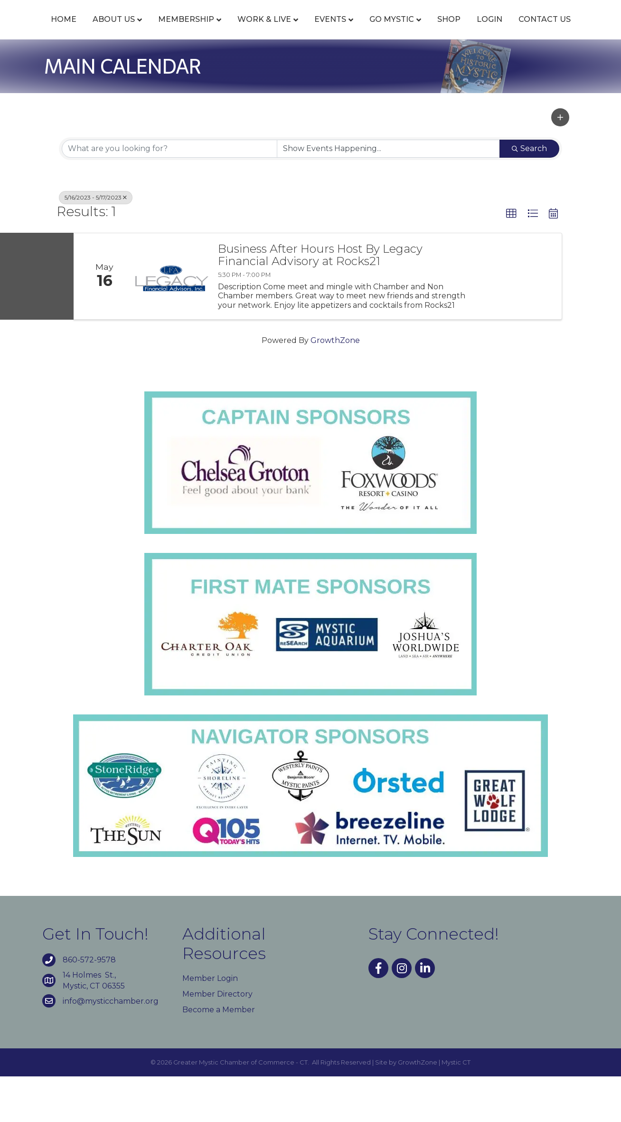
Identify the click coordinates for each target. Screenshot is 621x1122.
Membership (187, 29)
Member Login (210, 1023)
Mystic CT (456, 1108)
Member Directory (217, 1039)
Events (331, 29)
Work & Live (265, 29)
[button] (560, 163)
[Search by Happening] (388, 194)
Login (276, 65)
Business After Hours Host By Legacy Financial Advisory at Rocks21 (320, 301)
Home (64, 29)
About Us (114, 29)
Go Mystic (501, 29)
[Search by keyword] (169, 194)
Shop (558, 29)
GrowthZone (335, 385)
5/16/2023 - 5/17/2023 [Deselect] (96, 243)
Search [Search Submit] (529, 194)
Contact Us (331, 65)
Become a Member (218, 1055)
